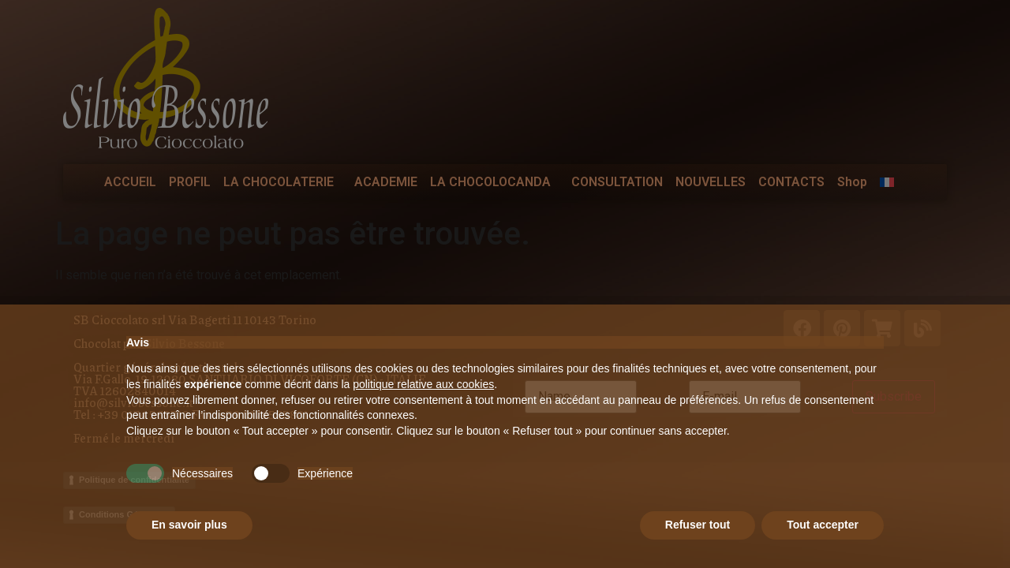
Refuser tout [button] (697, 524)
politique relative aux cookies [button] (423, 384)
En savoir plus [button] (189, 524)
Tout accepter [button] (822, 524)
